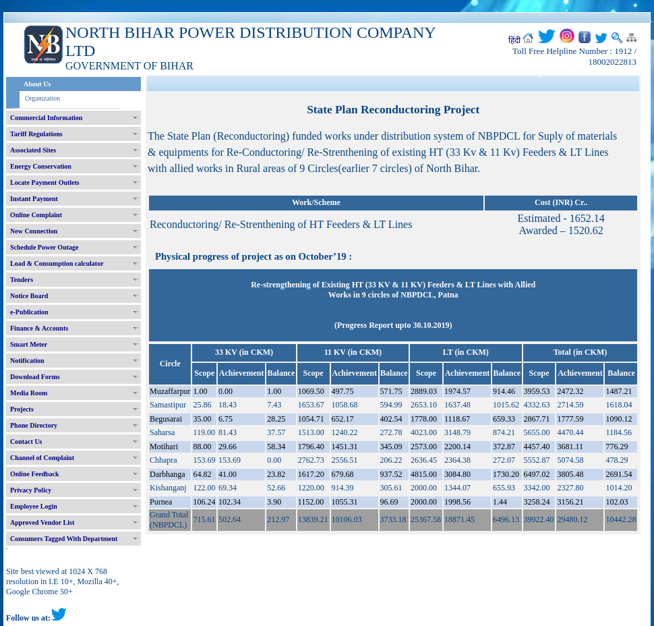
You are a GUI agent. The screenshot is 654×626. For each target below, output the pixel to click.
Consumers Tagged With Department (63, 538)
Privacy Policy (30, 490)
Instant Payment (34, 198)
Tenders (21, 279)
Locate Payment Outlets (45, 182)
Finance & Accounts (39, 328)
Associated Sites (33, 150)
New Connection (33, 231)
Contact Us (26, 441)
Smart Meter (28, 344)
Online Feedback (34, 474)
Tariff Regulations (36, 134)
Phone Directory (33, 425)
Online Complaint (36, 215)
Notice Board (29, 296)
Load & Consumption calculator (57, 263)
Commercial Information (46, 117)
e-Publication (29, 312)
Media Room (28, 393)
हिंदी (514, 40)
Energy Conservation (40, 166)
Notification (27, 360)
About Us (37, 84)
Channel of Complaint (42, 457)
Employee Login (33, 506)
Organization (42, 98)
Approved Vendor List (42, 522)
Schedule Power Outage (44, 247)
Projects (22, 409)
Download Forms (35, 376)
